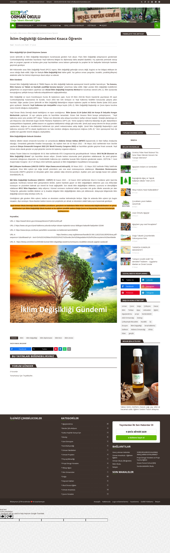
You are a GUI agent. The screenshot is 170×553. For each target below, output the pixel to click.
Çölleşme (147, 306)
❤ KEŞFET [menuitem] (103, 25)
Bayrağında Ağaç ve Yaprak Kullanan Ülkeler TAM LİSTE (143, 179)
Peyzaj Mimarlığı (85, 459)
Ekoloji (85, 437)
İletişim (49, 2)
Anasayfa (13, 2)
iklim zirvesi (22, 33)
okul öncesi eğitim (85, 485)
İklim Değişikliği (136, 326)
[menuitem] (13, 25)
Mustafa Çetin (20, 45)
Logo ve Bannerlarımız (120, 502)
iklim (21, 338)
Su (150, 322)
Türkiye (130, 310)
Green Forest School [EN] (146, 463)
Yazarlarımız (134, 502)
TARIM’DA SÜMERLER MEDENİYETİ (141, 248)
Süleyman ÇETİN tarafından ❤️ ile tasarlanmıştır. (28, 502)
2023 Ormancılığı (128, 318)
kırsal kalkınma (150, 326)
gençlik (131, 333)
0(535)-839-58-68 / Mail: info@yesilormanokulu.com (72, 2)
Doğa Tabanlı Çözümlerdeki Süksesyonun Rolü (143, 236)
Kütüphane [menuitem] (42, 25)
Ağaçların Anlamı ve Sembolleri (144, 167)
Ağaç (138, 310)
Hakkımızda (23, 2)
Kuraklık (143, 322)
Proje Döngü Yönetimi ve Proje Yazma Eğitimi (148, 459)
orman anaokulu (85, 490)
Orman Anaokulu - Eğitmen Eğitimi (122, 456)
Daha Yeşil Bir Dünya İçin (85, 433)
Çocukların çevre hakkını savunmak (141, 202)
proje (137, 314)
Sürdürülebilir (147, 314)
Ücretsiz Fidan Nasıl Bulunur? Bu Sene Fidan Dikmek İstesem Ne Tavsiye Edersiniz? (145, 155)
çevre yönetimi (85, 494)
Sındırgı (139, 318)
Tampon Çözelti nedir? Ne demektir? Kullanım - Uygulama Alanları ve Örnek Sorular (144, 261)
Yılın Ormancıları (85, 472)
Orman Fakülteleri (85, 450)
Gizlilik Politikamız (147, 502)
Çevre (132, 306)
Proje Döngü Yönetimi (85, 463)
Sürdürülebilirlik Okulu (145, 466)
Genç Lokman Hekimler (121, 452)
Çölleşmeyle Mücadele (130, 322)
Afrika (150, 329)
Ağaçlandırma (127, 314)
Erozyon (125, 326)
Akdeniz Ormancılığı (138, 329)
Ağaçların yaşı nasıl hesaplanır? (144, 224)
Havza (156, 306)
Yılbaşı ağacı (85, 468)
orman (124, 306)
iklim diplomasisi (46, 338)
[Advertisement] (128, 79)
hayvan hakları (85, 481)
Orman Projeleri (85, 455)
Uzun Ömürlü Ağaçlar (140, 213)
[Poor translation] (9, 517)
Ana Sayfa (13, 33)
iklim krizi (58, 338)
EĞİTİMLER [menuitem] (92, 25)
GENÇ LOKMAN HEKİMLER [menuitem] (74, 25)
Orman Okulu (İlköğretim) (121, 461)
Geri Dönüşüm (85, 441)
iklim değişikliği (31, 338)
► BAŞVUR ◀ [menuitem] (55, 25)
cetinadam (147, 310)
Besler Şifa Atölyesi (85, 428)
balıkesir (125, 329)
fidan (124, 333)
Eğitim (156, 310)
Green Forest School (37, 2)
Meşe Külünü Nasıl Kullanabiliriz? (145, 190)
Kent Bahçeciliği (85, 446)
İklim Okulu (116, 464)
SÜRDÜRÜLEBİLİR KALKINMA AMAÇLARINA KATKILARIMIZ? (147, 453)
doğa (139, 306)
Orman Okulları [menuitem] (25, 25)
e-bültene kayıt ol (136, 438)
